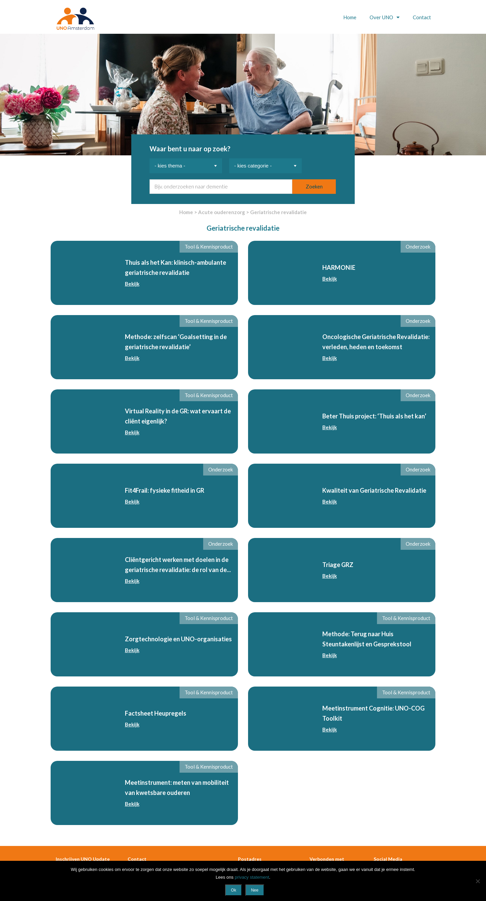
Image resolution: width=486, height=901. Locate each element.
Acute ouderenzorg (221, 212)
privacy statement (252, 877)
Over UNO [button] (382, 17)
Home (349, 17)
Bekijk (132, 284)
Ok (233, 890)
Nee (255, 890)
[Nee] (477, 881)
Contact (422, 17)
